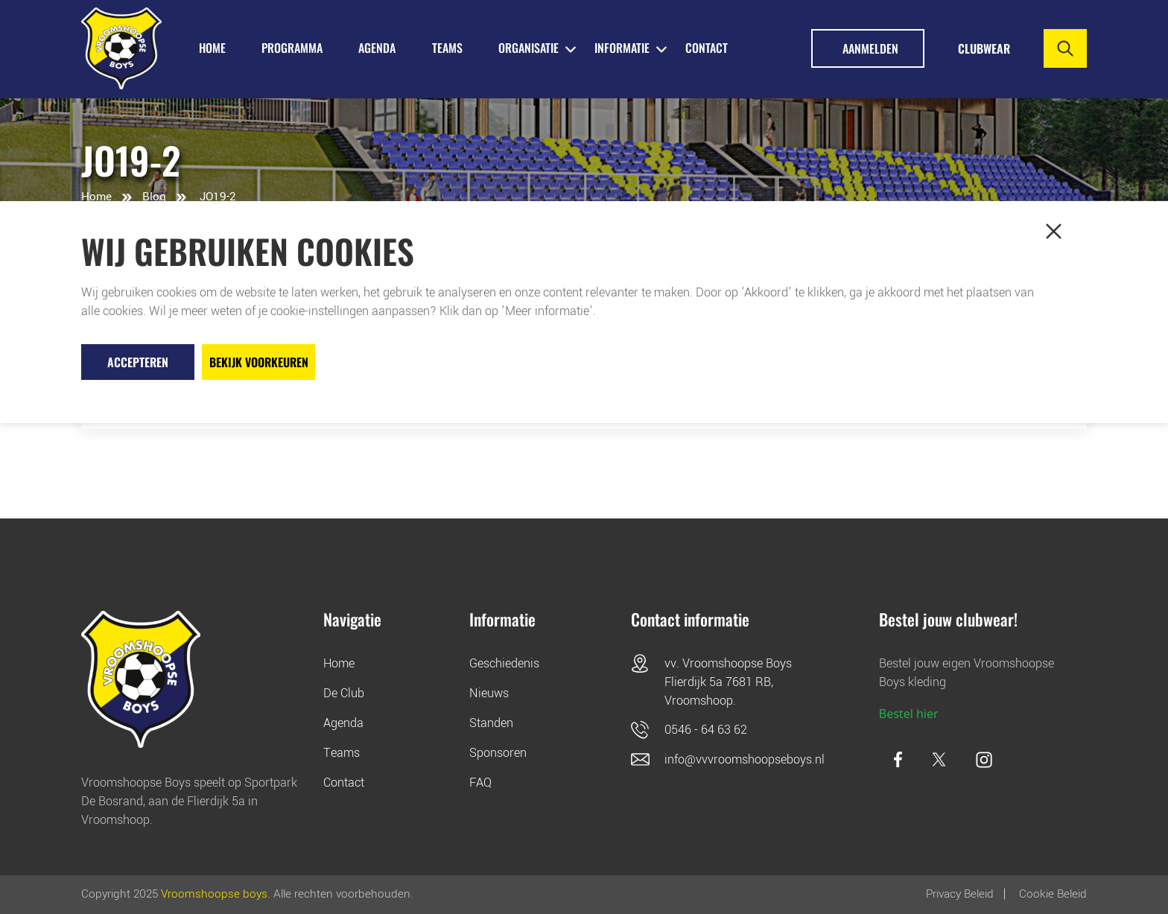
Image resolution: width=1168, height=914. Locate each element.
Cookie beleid (1053, 894)
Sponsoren (498, 752)
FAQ (480, 782)
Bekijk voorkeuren (258, 362)
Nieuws (489, 693)
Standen (491, 722)
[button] (1053, 231)
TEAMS (447, 48)
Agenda (343, 722)
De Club (343, 693)
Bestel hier (909, 713)
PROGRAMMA (292, 48)
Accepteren (137, 362)
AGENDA (377, 48)
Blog (154, 196)
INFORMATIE (622, 48)
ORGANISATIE (528, 48)
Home (96, 196)
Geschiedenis (504, 663)
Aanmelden (870, 48)
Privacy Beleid (960, 894)
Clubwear (984, 48)
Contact (706, 48)
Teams (341, 752)
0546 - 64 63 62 (705, 729)
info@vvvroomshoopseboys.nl (744, 759)
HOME (212, 48)
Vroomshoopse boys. (215, 894)
